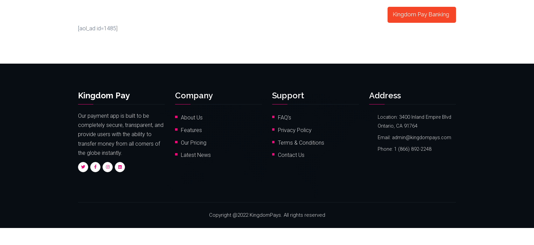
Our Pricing (193, 143)
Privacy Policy (295, 130)
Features (210, 14)
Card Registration (313, 14)
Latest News (196, 155)
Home (180, 14)
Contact (269, 14)
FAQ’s (284, 117)
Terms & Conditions (301, 143)
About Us (192, 117)
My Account (362, 14)
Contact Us (291, 155)
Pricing (240, 14)
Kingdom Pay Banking (421, 14)
